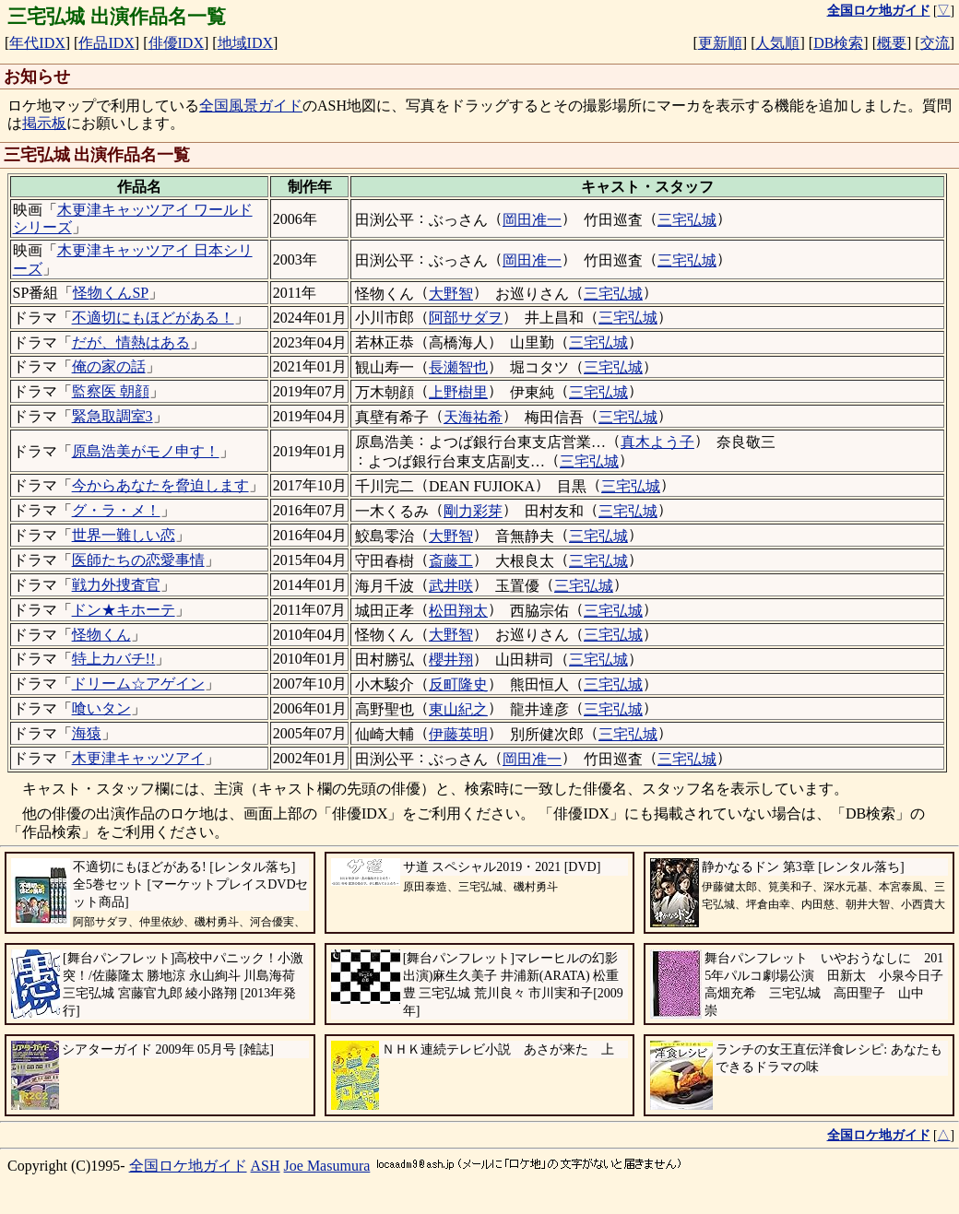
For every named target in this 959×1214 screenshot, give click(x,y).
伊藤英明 (458, 734)
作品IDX (106, 43)
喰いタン (101, 708)
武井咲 (451, 586)
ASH (265, 1165)
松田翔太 (458, 611)
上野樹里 (458, 392)
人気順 (777, 43)
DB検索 (838, 43)
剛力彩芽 (473, 511)
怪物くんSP (110, 293)
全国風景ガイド (250, 105)
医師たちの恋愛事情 (138, 560)
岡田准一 (532, 220)
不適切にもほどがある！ (153, 317)
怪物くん (101, 634)
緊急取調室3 (112, 416)
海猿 (86, 733)
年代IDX (37, 43)
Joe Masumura (327, 1165)
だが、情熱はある (131, 342)
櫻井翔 (451, 659)
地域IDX (245, 43)
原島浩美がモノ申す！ (145, 451)
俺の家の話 (109, 366)
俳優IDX (176, 43)
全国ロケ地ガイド (188, 1165)
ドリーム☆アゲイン (138, 683)
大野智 (451, 293)
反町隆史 (458, 684)
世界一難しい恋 (123, 535)
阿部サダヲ (466, 317)
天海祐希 (473, 417)
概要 (891, 43)
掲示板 (44, 123)
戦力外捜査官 (116, 585)
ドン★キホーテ (123, 610)
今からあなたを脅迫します (160, 485)
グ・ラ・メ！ (116, 510)
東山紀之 (458, 709)
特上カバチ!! (114, 658)
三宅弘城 (686, 220)
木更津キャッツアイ (138, 758)
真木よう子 (657, 442)
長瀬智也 (458, 367)
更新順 (720, 43)
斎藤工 (451, 561)
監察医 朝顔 (110, 391)
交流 (935, 43)
